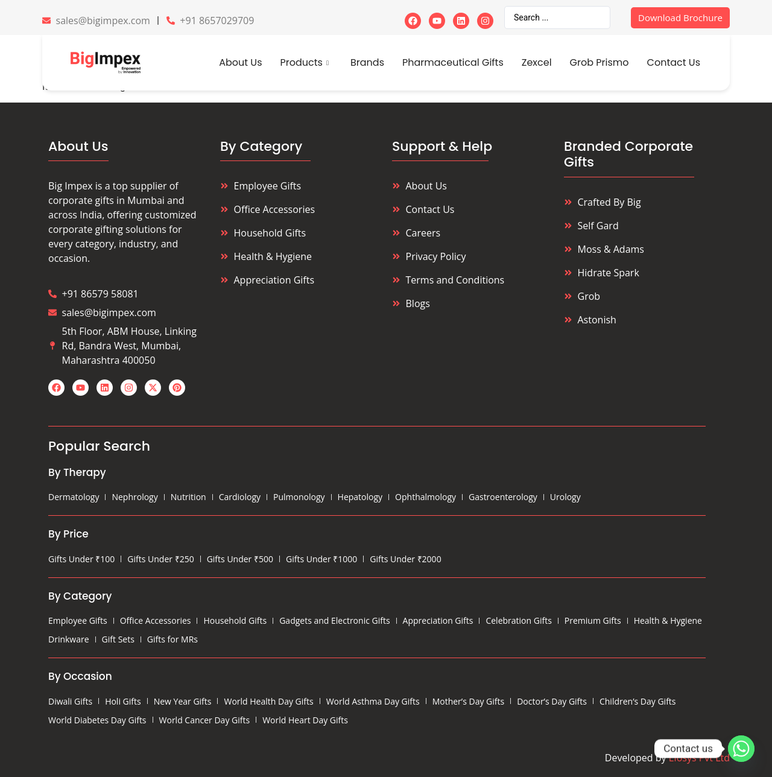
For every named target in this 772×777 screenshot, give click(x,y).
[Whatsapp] (741, 748)
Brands (367, 62)
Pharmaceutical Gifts (453, 62)
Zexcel (537, 62)
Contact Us (673, 62)
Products (304, 62)
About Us (240, 62)
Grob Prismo (599, 62)
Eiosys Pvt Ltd (699, 757)
